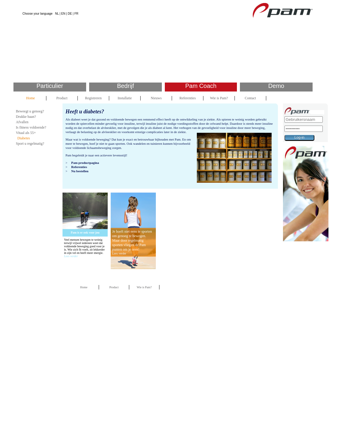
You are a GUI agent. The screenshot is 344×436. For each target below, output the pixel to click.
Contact (250, 98)
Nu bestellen (80, 171)
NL (57, 13)
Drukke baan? (26, 117)
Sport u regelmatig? (30, 143)
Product (61, 98)
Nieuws (156, 98)
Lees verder (71, 256)
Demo (276, 86)
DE (70, 13)
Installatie (125, 98)
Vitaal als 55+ (26, 133)
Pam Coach (201, 86)
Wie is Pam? (219, 98)
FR (76, 13)
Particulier (49, 86)
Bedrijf (125, 86)
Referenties (187, 98)
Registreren (93, 98)
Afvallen (22, 122)
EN (63, 13)
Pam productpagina (85, 162)
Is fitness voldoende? (31, 127)
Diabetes (23, 138)
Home (30, 98)
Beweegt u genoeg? (30, 111)
